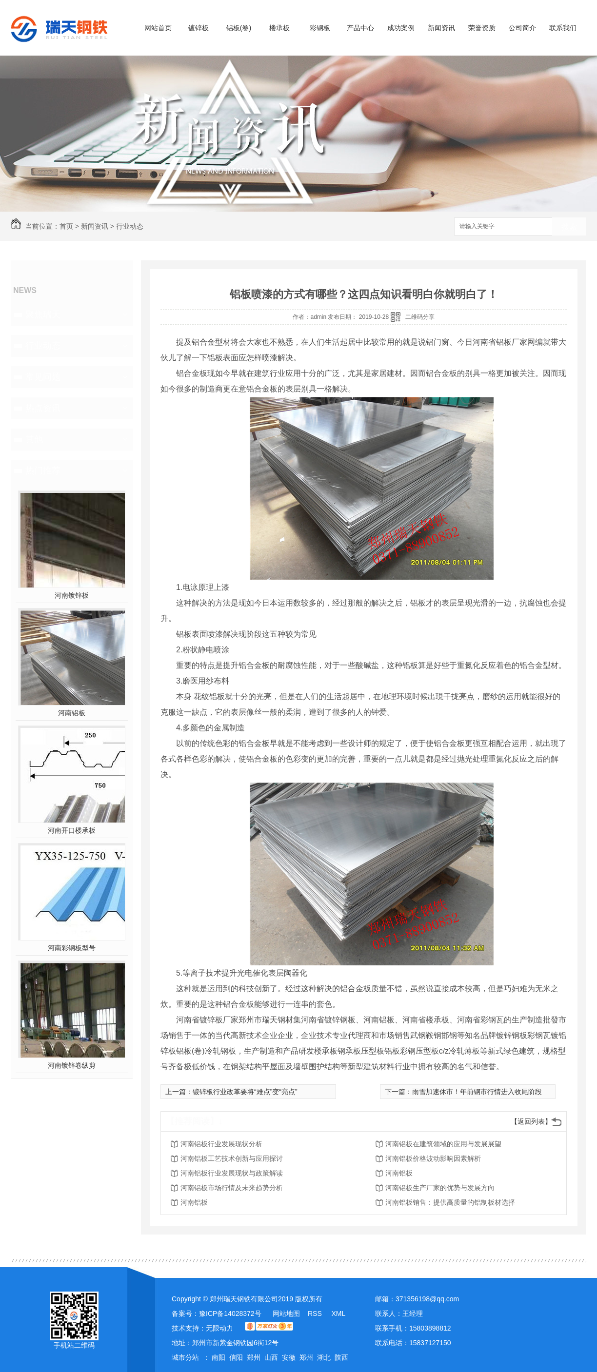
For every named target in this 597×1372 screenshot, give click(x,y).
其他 (34, 439)
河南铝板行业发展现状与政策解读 (231, 1173)
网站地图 (286, 1313)
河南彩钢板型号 (72, 948)
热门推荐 (42, 470)
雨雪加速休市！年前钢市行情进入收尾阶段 (477, 1092)
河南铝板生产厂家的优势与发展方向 (440, 1188)
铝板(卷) (238, 28)
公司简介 (522, 28)
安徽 (289, 1357)
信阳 (236, 1357)
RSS (316, 1313)
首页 (66, 226)
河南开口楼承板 (72, 830)
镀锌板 (198, 28)
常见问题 (42, 377)
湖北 (324, 1357)
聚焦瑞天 (42, 314)
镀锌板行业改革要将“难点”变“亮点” (245, 1092)
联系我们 (563, 28)
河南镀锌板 (72, 595)
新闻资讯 (441, 28)
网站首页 (158, 28)
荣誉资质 (482, 28)
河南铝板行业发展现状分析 (221, 1144)
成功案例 (401, 28)
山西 (271, 1357)
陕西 (341, 1357)
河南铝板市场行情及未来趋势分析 (231, 1188)
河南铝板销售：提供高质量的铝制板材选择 (450, 1202)
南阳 (218, 1357)
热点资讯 (42, 408)
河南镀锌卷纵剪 (72, 1065)
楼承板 (279, 28)
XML (338, 1313)
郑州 (253, 1357)
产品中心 (360, 28)
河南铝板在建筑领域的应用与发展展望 (443, 1144)
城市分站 (185, 1357)
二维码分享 (420, 317)
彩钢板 (320, 28)
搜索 (569, 227)
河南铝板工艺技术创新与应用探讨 (231, 1158)
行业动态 (129, 226)
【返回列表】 (531, 1121)
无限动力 (219, 1328)
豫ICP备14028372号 (230, 1313)
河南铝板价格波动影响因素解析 (433, 1158)
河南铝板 (71, 713)
